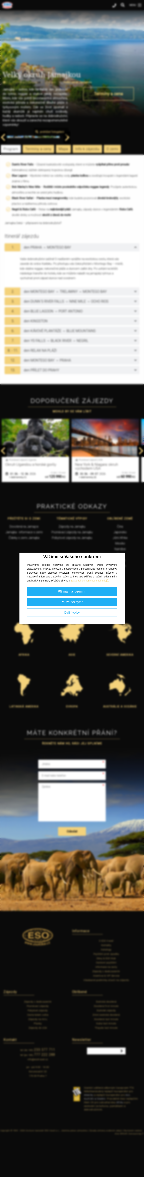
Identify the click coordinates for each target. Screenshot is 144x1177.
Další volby (72, 612)
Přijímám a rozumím (72, 591)
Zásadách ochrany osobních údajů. (90, 580)
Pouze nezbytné (72, 602)
